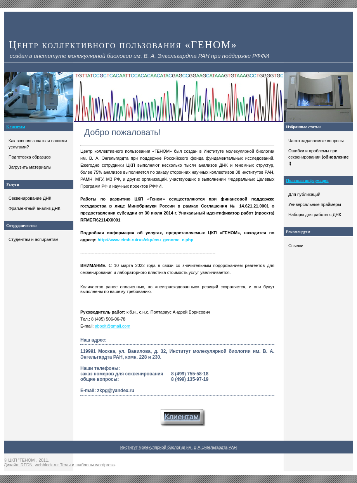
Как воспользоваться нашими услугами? (38, 143)
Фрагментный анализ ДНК (34, 208)
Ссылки (295, 245)
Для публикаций (304, 194)
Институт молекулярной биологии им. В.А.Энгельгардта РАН (178, 447)
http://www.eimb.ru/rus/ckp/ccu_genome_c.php (146, 239)
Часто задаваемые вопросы (316, 140)
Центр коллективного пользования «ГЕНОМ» (123, 45)
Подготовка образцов (30, 157)
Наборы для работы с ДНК (314, 214)
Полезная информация (307, 180)
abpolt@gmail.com (112, 326)
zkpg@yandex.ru (115, 390)
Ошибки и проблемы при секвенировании (318, 157)
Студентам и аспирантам (33, 239)
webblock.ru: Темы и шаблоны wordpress (75, 464)
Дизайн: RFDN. (19, 464)
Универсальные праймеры (314, 204)
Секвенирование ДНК (30, 198)
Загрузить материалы (30, 167)
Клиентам (15, 127)
